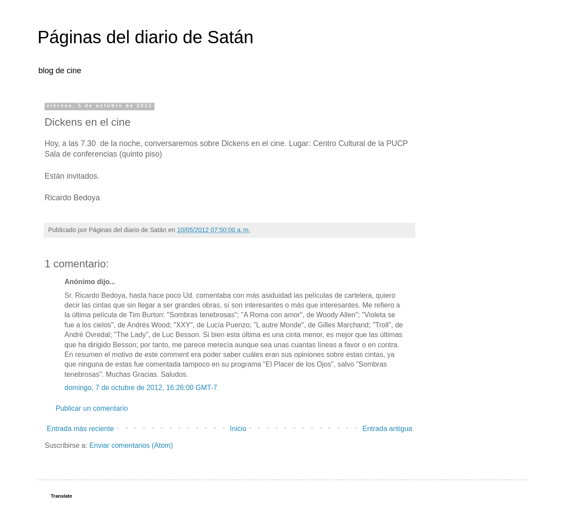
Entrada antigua (387, 428)
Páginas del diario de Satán (145, 37)
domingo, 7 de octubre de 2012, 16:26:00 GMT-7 (140, 387)
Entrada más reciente (80, 428)
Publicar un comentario (92, 408)
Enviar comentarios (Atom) (131, 445)
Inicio (238, 428)
